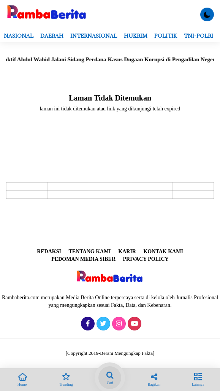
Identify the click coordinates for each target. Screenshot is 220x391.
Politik (165, 35)
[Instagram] (118, 324)
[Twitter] (102, 324)
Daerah (51, 35)
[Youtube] (133, 324)
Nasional (18, 35)
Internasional (93, 35)
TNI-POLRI (198, 35)
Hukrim (135, 35)
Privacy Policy (146, 259)
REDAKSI (49, 251)
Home (22, 378)
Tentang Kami (89, 251)
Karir (127, 251)
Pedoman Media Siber (83, 259)
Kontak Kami (163, 251)
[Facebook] (87, 324)
